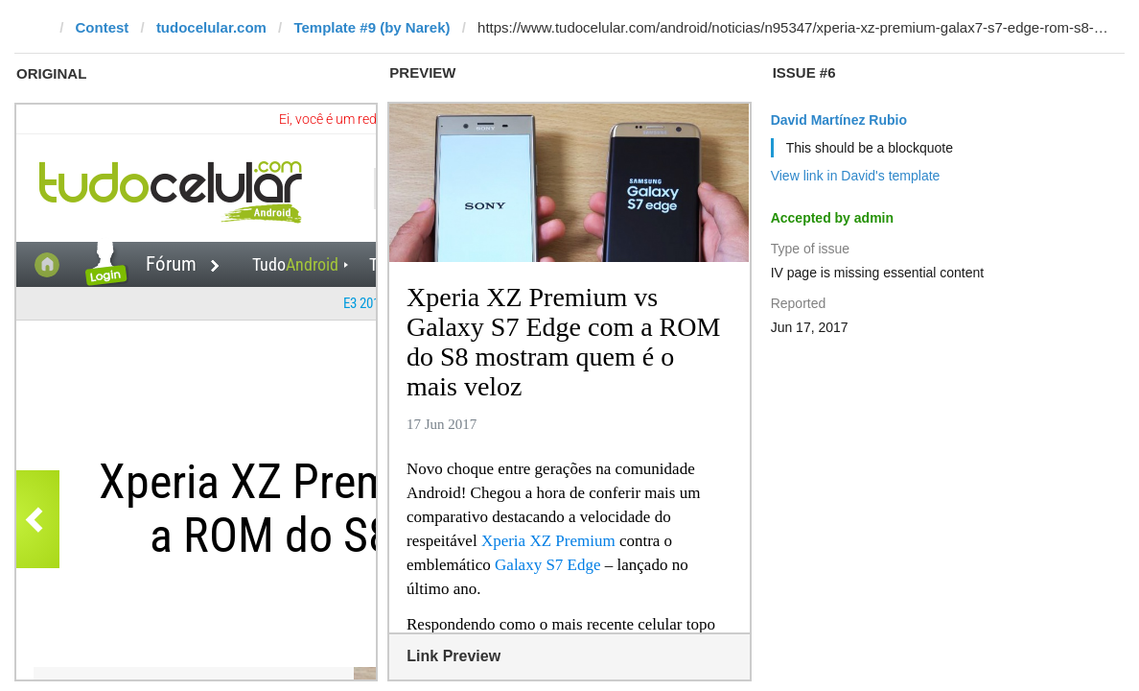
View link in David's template (856, 175)
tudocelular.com (211, 27)
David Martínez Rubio (839, 120)
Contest (102, 27)
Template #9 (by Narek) (371, 27)
